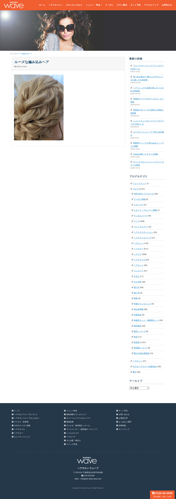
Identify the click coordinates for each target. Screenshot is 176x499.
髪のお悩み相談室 (141, 353)
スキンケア (138, 205)
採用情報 (122, 425)
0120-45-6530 (162, 495)
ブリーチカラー (140, 227)
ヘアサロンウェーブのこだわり (26, 418)
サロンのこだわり (74, 5)
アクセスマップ (151, 5)
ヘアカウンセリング (142, 238)
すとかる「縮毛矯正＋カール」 (78, 425)
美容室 (137, 342)
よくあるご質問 (125, 422)
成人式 (137, 287)
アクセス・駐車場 (21, 422)
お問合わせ (167, 5)
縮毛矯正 (137, 326)
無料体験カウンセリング (76, 414)
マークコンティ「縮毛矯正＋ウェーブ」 (82, 429)
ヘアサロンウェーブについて (25, 414)
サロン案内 (122, 5)
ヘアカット (138, 243)
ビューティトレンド (22, 437)
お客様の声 (123, 418)
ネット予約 (135, 5)
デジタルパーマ (140, 216)
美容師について (140, 348)
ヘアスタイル (55, 5)
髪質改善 (70, 422)
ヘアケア (137, 254)
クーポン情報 (139, 199)
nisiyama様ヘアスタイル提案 (145, 154)
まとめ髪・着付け (73, 440)
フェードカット (139, 183)
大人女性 (137, 282)
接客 (136, 298)
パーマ (137, 221)
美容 (136, 337)
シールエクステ (72, 433)
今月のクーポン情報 (22, 425)
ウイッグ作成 (71, 444)
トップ (17, 411)
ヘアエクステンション (143, 232)
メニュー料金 (71, 411)
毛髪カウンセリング (142, 304)
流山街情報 (138, 309)
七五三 (137, 276)
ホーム (42, 5)
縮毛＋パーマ (139, 331)
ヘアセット (138, 265)
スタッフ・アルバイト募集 (145, 210)
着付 (135, 372)
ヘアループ (70, 437)
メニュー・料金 (93, 5)
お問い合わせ (124, 414)
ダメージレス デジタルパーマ (78, 418)
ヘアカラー (138, 249)
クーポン (109, 5)
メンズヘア (138, 271)
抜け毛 (137, 293)
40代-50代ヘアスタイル (144, 194)
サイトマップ (124, 429)
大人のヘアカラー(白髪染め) (145, 366)
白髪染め (137, 315)
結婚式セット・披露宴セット (146, 320)
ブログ (135, 189)
